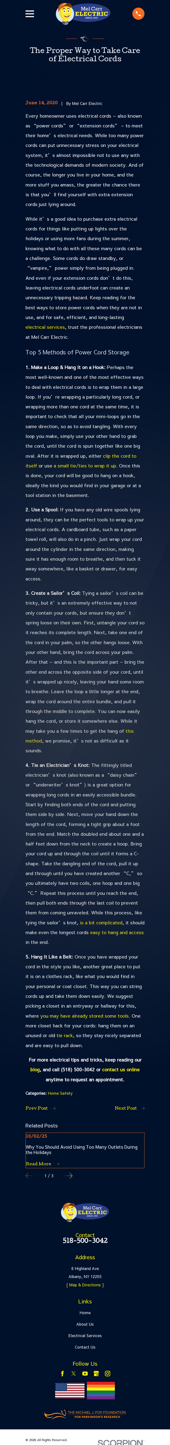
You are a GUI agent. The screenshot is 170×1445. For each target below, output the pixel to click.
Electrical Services (85, 1335)
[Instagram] (107, 1373)
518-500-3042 (85, 1242)
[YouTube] (85, 1373)
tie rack (65, 1035)
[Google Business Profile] (96, 1373)
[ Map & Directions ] (85, 1284)
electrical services (45, 327)
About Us (85, 1324)
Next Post (129, 1108)
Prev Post (40, 1108)
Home (85, 1312)
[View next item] (68, 1175)
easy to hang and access (117, 932)
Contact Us (85, 1347)
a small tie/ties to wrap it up (85, 465)
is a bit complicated (101, 922)
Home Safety (60, 1093)
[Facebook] (62, 1373)
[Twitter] (73, 1373)
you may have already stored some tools (84, 1015)
